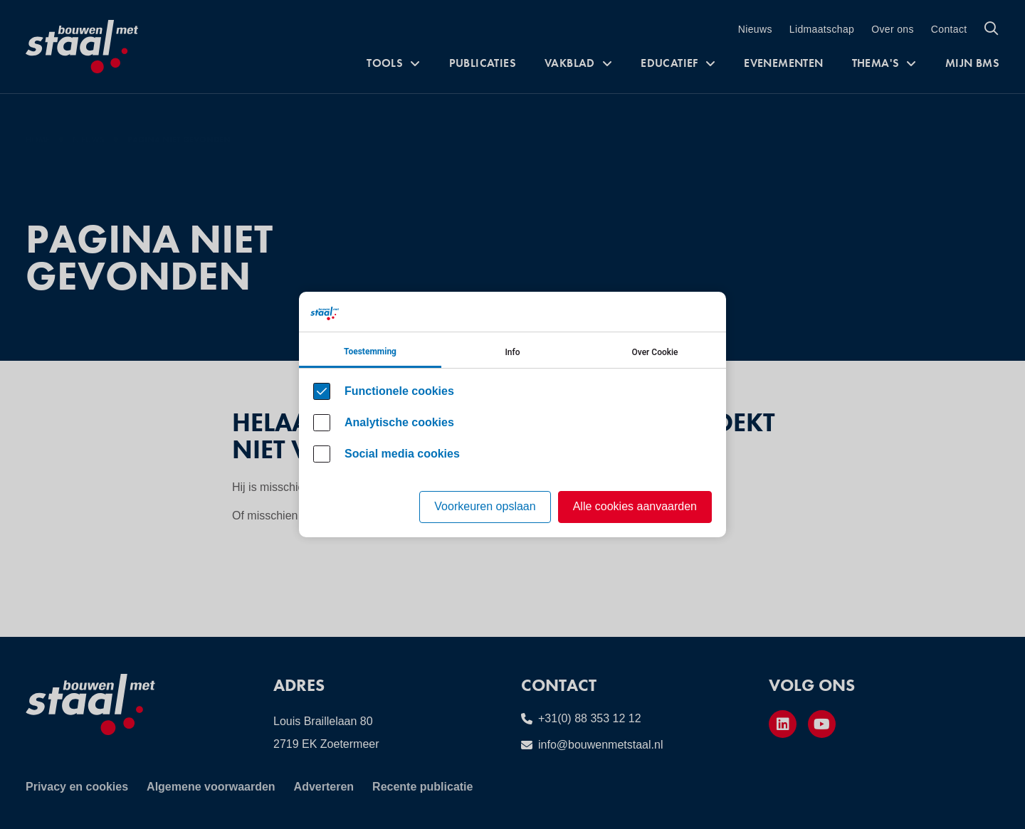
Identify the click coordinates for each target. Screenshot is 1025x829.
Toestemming (370, 352)
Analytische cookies (399, 422)
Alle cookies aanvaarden (635, 506)
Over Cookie (655, 352)
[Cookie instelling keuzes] (512, 414)
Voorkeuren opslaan (484, 506)
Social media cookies (402, 454)
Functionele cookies (399, 391)
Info (512, 352)
